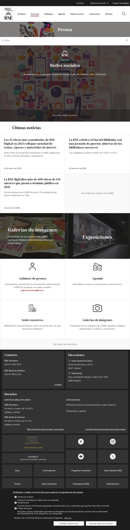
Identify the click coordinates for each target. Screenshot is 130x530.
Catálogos (48, 14)
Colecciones (94, 14)
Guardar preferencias (68, 524)
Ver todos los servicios (65, 344)
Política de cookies (25, 497)
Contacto (80, 3)
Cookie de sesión (25, 508)
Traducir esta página (120, 3)
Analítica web (23, 503)
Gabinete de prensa (32, 278)
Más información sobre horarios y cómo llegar (45, 429)
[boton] (108, 3)
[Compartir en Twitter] (113, 456)
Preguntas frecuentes (81, 470)
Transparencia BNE (81, 484)
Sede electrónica (49, 484)
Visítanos (21, 14)
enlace (32, 153)
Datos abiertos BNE (113, 470)
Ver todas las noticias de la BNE (97, 193)
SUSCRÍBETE (33, 457)
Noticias (108, 14)
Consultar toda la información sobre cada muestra (105, 429)
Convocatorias (49, 470)
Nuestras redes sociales (65, 115)
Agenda (61, 14)
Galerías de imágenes (97, 320)
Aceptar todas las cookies (101, 524)
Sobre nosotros (77, 14)
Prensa (17, 484)
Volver (7, 40)
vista (32, 236)
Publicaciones (113, 484)
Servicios (35, 14)
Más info (67, 518)
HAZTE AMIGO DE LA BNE (33, 448)
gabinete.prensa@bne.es (32, 290)
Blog (17, 470)
